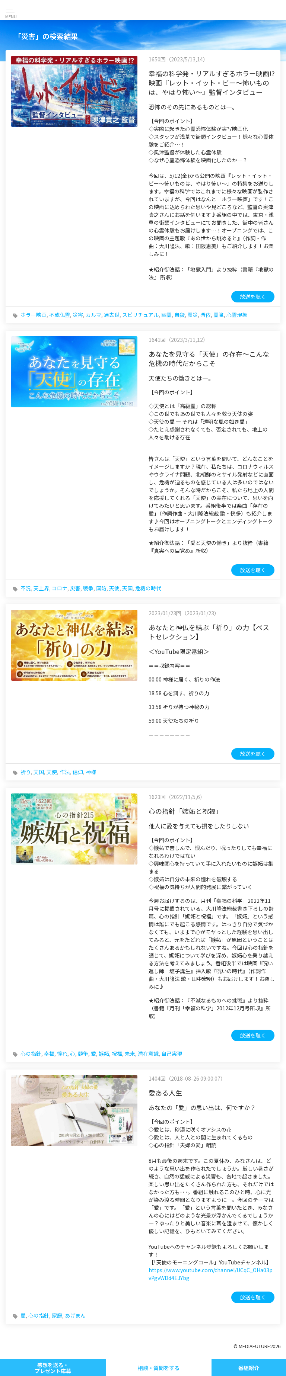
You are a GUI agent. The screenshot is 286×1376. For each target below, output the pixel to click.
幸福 (49, 1053)
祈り (25, 772)
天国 (127, 588)
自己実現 (171, 1053)
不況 (25, 588)
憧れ (62, 1053)
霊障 (218, 314)
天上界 (41, 588)
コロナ (59, 588)
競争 (83, 1053)
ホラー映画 (33, 314)
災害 (78, 314)
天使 (114, 588)
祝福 (117, 1053)
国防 (101, 588)
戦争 (88, 588)
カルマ (93, 314)
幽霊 (166, 314)
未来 (130, 1053)
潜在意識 (148, 1053)
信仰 (78, 772)
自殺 (179, 314)
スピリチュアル (140, 314)
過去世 (112, 314)
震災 (192, 314)
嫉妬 (104, 1053)
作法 (65, 772)
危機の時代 (148, 588)
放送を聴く (253, 296)
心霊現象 (236, 314)
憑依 (205, 314)
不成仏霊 (59, 314)
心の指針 (30, 1053)
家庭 (57, 1315)
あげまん (75, 1315)
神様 (91, 772)
